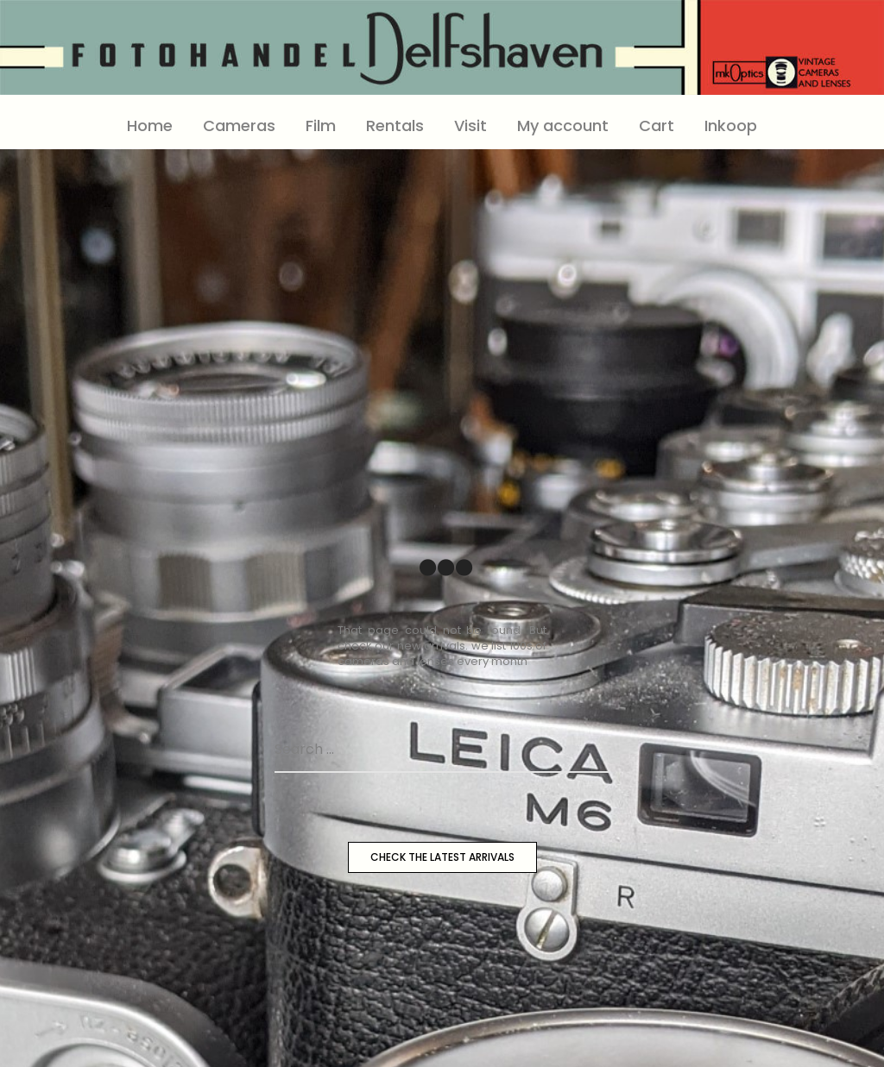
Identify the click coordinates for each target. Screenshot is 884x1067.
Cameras (239, 125)
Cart (656, 125)
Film (321, 125)
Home (150, 125)
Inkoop (730, 125)
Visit (470, 125)
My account (563, 125)
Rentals (395, 125)
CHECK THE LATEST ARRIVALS (442, 857)
